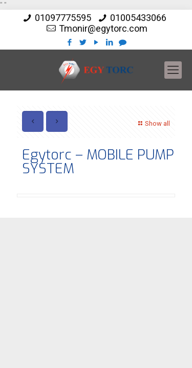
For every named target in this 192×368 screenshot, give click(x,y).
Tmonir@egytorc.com (103, 28)
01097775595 (63, 17)
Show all (153, 123)
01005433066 (138, 17)
